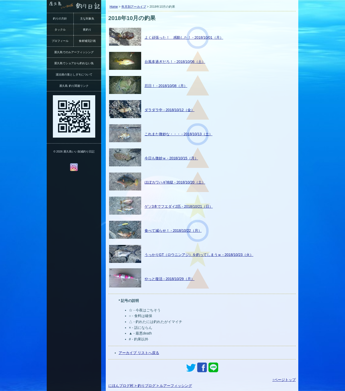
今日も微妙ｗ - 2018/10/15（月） (171, 158)
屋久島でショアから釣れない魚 (74, 63)
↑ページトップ (284, 380)
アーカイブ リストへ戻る (139, 353)
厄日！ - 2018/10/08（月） (166, 86)
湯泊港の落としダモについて (74, 74)
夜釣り (87, 29)
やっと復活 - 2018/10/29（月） (170, 279)
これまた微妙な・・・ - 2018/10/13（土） (179, 134)
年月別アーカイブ (133, 6)
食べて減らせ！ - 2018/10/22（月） (173, 230)
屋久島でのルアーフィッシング (74, 52)
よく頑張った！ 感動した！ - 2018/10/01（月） (184, 37)
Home (114, 6)
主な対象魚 (87, 18)
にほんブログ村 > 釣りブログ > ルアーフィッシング (150, 386)
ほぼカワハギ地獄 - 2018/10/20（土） (175, 182)
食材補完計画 (87, 40)
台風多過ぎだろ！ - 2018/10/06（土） (175, 62)
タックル (60, 29)
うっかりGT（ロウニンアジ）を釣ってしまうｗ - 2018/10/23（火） (199, 255)
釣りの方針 (60, 18)
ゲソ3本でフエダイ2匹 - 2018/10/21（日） (179, 206)
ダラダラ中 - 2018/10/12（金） (170, 110)
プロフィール (60, 40)
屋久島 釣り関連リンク (73, 85)
